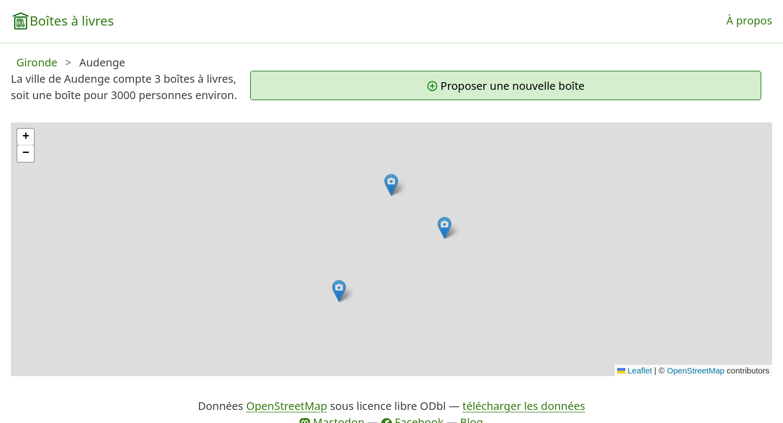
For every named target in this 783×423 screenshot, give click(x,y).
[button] (444, 228)
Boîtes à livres (71, 20)
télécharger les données (523, 406)
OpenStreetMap (696, 370)
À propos (749, 20)
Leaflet (634, 370)
